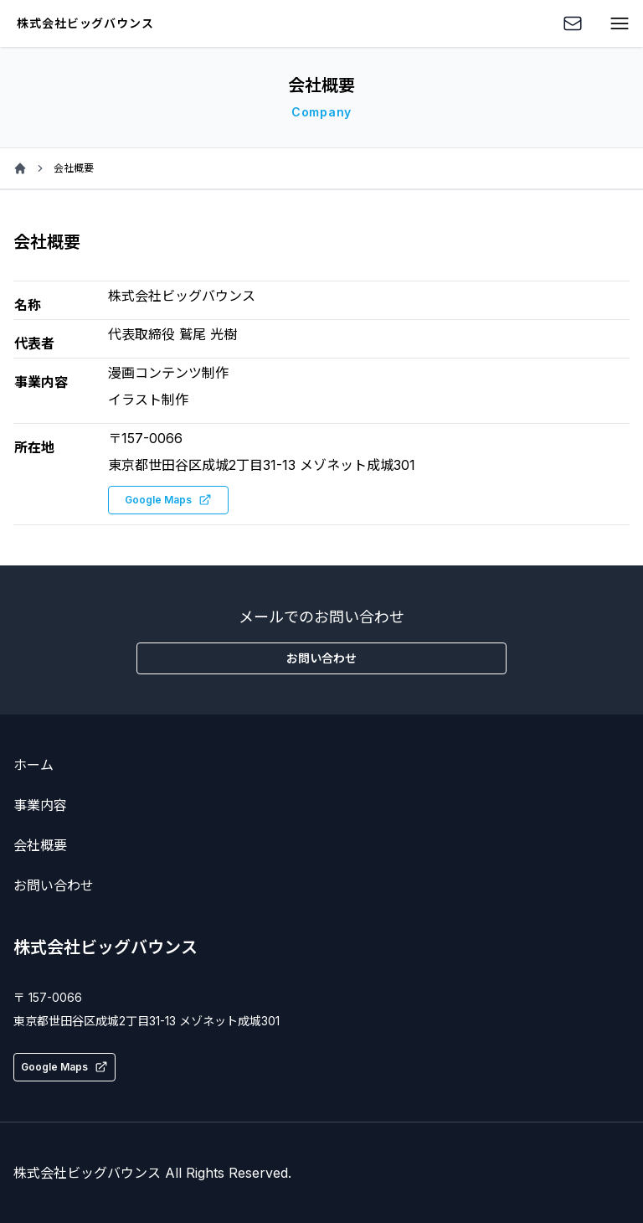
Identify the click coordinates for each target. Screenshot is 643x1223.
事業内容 (40, 805)
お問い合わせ (53, 885)
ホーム (33, 764)
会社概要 (40, 845)
